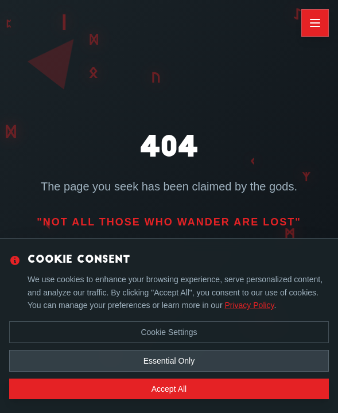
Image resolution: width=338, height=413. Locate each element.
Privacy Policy (249, 305)
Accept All (169, 388)
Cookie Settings (169, 332)
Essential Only (169, 360)
